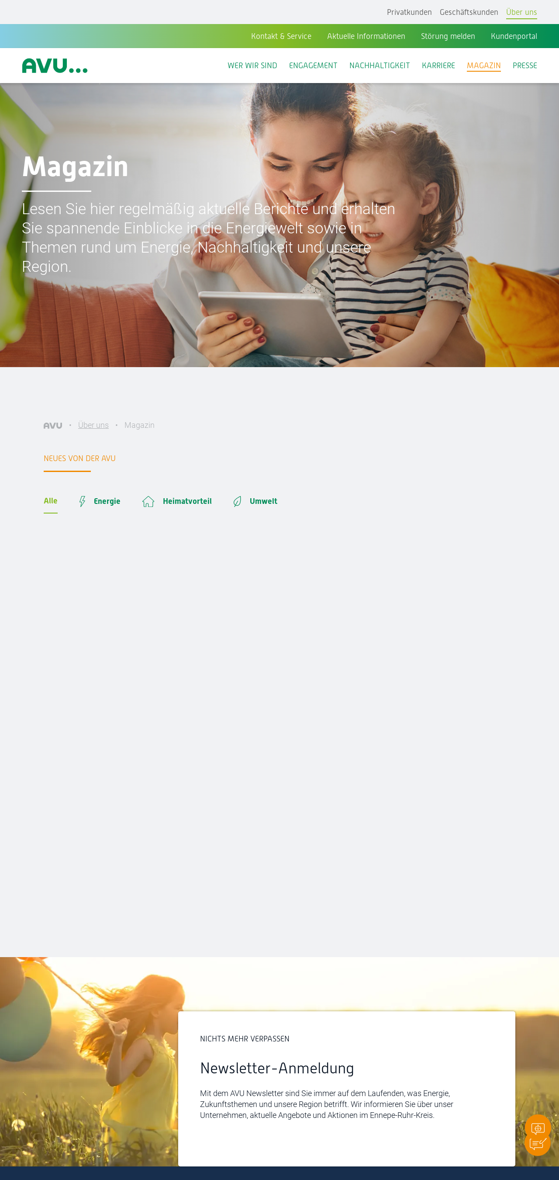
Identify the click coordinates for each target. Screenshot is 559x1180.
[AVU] (53, 425)
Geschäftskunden (469, 12)
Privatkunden (409, 12)
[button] (537, 1142)
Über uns (521, 12)
